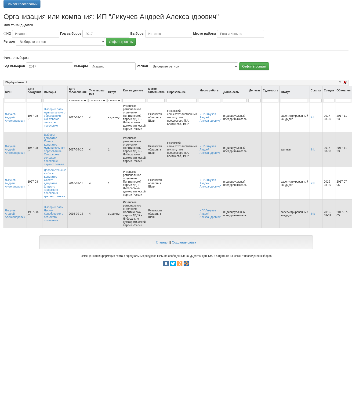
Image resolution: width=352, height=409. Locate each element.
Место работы (204, 33)
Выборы (137, 33)
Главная (162, 242)
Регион (9, 41)
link (313, 117)
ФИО (7, 33)
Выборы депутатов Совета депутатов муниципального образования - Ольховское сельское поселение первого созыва (54, 149)
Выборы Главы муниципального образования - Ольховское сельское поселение (54, 117)
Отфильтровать (121, 42)
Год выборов (71, 33)
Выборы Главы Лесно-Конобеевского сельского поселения (53, 214)
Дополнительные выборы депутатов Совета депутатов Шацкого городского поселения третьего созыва (55, 183)
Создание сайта (184, 242)
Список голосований (22, 4)
